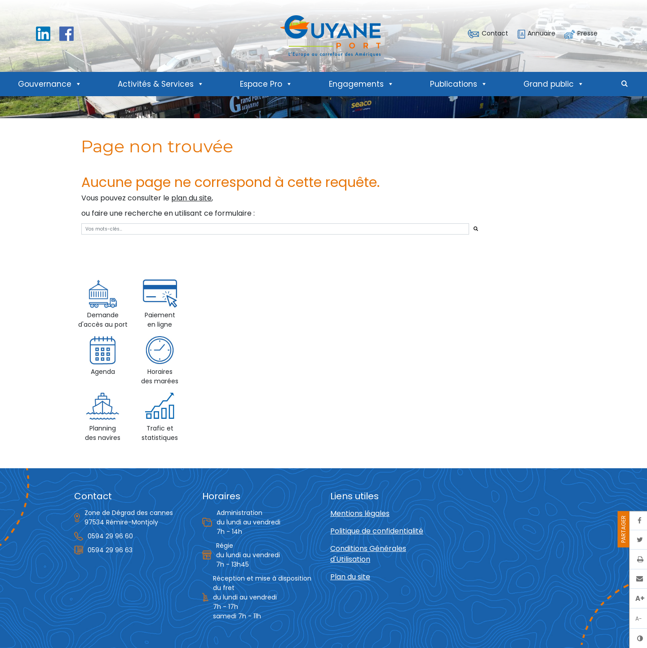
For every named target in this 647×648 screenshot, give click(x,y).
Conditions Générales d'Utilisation (368, 553)
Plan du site (350, 577)
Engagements (361, 84)
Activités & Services (161, 84)
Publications (458, 84)
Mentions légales (360, 513)
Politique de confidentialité (376, 531)
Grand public (553, 84)
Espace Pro (266, 84)
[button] (625, 84)
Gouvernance (50, 84)
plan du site (191, 198)
